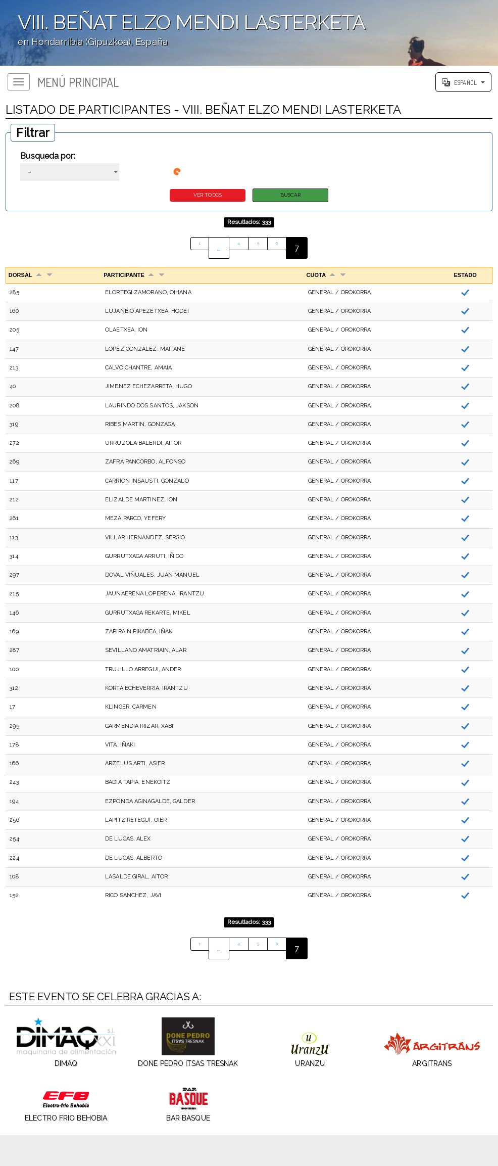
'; (249, 33)
